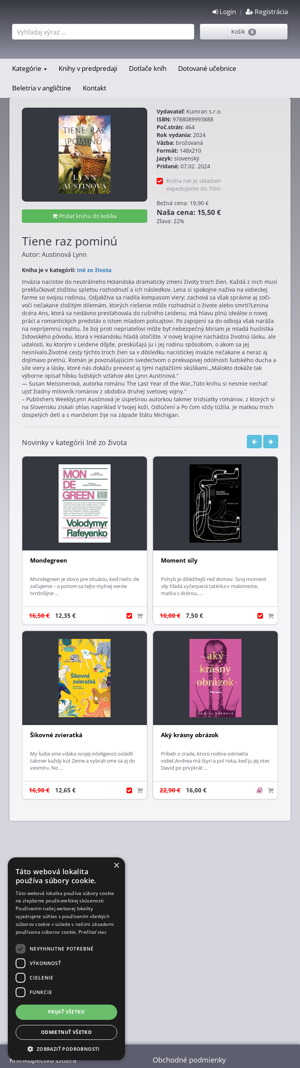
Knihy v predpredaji (88, 68)
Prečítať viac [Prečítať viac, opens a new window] (93, 932)
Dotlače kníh (147, 68)
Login (224, 11)
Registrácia (267, 11)
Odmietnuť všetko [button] (66, 1032)
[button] (66, 1048)
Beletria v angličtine (41, 87)
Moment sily (179, 560)
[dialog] (66, 958)
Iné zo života (94, 270)
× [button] (116, 866)
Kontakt (94, 87)
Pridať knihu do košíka (84, 216)
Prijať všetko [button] (66, 1011)
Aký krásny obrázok (189, 735)
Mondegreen (48, 560)
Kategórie (29, 68)
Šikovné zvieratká (56, 735)
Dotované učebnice (207, 68)
